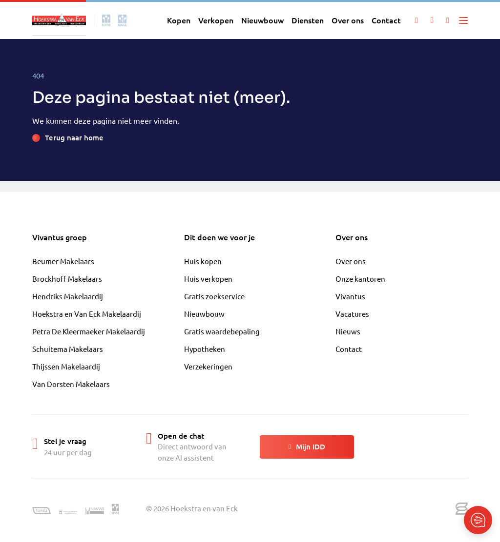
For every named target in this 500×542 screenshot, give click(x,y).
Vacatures (352, 313)
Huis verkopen (208, 278)
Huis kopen (203, 261)
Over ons (350, 261)
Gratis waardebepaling (222, 331)
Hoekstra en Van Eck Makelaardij (86, 313)
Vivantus (350, 296)
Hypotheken (204, 348)
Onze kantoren (360, 278)
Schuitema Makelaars (67, 348)
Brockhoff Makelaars (67, 278)
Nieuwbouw (204, 313)
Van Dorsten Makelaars (71, 383)
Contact (348, 348)
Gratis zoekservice (214, 296)
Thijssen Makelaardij (66, 366)
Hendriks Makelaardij (67, 296)
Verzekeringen (208, 366)
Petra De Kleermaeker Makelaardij (88, 331)
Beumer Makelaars (63, 261)
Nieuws (347, 331)
